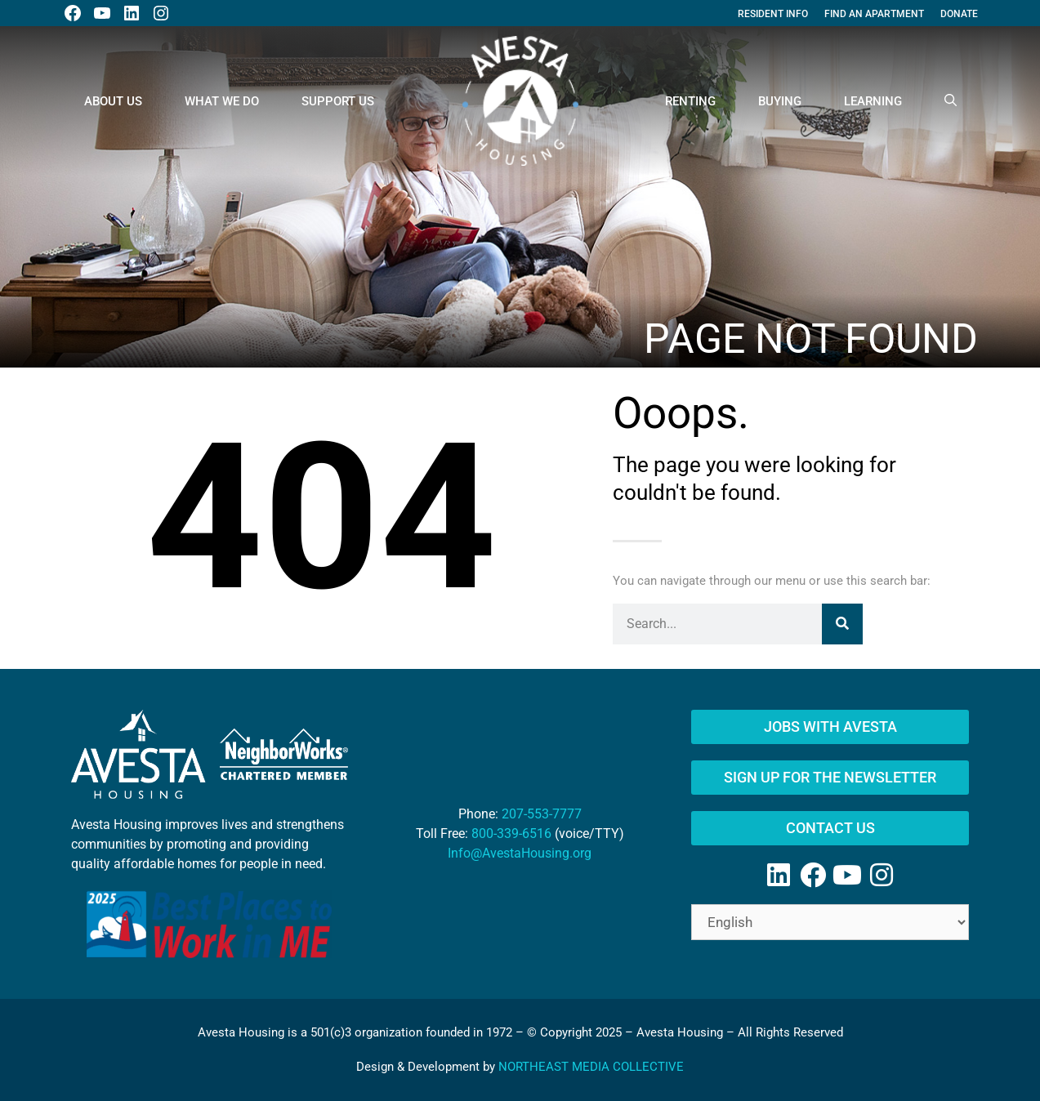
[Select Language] (830, 922)
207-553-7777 (542, 814)
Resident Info (773, 14)
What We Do (222, 101)
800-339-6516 (511, 833)
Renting (690, 101)
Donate (959, 14)
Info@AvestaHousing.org (519, 853)
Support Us (337, 101)
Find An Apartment (874, 14)
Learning (873, 101)
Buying (779, 101)
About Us (113, 101)
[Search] (842, 624)
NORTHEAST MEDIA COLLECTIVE (591, 1066)
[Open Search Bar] (950, 101)
